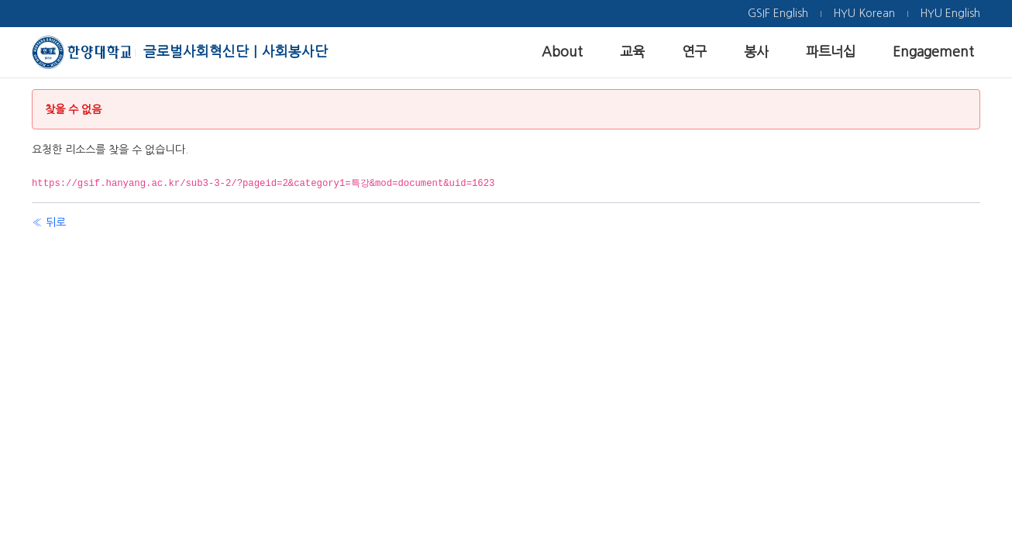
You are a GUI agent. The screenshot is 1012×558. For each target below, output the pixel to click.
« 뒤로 (49, 222)
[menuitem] (778, 13)
